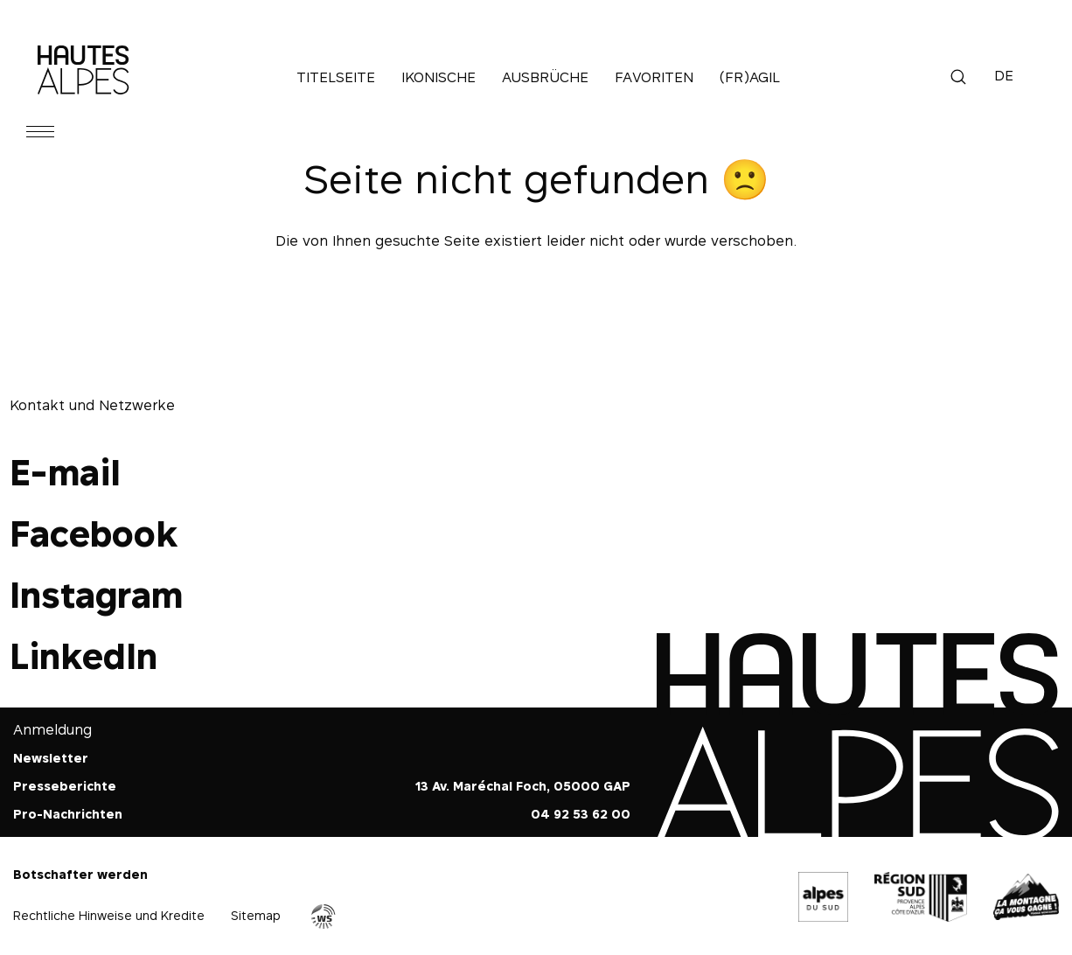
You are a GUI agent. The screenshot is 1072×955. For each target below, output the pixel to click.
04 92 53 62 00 (580, 813)
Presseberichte (64, 785)
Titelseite (335, 77)
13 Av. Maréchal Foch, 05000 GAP (522, 785)
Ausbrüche (545, 77)
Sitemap (256, 915)
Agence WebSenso (323, 916)
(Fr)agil (750, 77)
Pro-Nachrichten (67, 813)
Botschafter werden (80, 874)
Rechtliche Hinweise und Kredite (109, 915)
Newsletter (50, 757)
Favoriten (654, 77)
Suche (958, 77)
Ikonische (438, 77)
